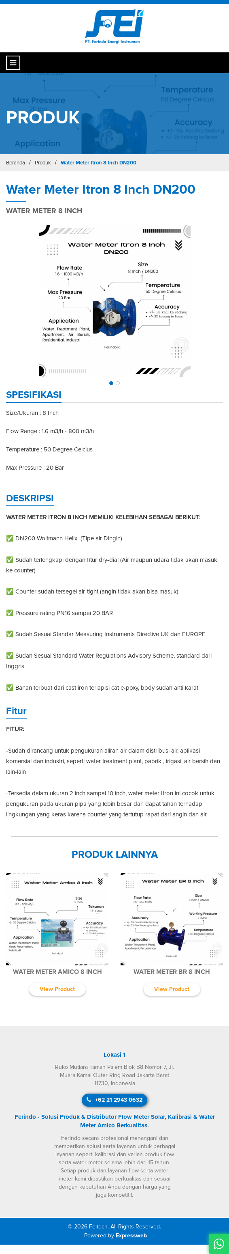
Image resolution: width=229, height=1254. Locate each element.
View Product (57, 989)
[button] (111, 383)
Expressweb (131, 1236)
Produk (43, 163)
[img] (114, 301)
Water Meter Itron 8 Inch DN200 (98, 163)
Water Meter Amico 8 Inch (57, 972)
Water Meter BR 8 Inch (172, 972)
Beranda (15, 163)
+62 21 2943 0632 (114, 1100)
